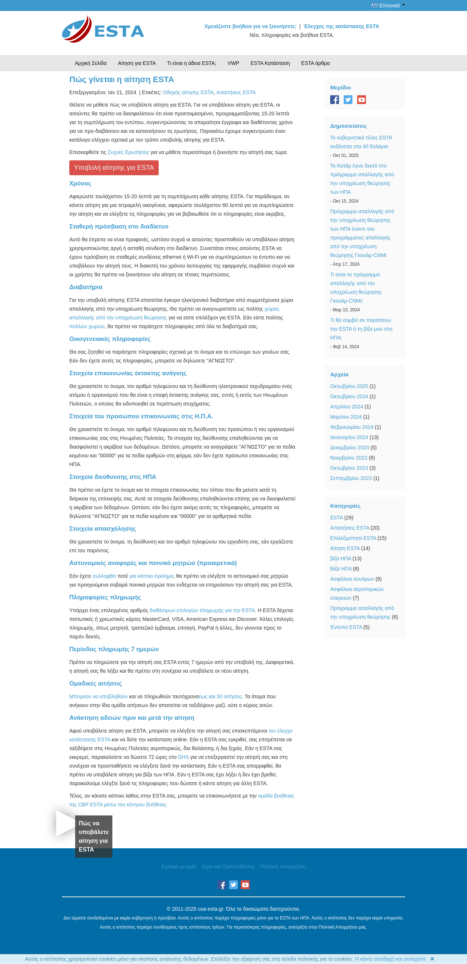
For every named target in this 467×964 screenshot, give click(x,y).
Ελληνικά (388, 5)
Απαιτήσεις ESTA (235, 92)
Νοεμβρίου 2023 (348, 458)
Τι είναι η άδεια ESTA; (191, 63)
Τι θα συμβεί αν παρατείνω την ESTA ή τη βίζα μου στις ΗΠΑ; (361, 329)
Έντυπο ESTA (346, 627)
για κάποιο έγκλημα (151, 576)
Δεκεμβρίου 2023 (349, 447)
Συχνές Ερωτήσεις (128, 152)
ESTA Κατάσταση (270, 63)
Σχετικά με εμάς (179, 866)
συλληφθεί (104, 576)
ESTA (336, 518)
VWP (233, 63)
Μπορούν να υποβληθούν (98, 696)
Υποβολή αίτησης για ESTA (114, 167)
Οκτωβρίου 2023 (349, 468)
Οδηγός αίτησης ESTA (188, 92)
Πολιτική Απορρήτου (282, 866)
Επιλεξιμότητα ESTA (353, 538)
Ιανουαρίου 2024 (349, 437)
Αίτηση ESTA (345, 548)
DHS (183, 757)
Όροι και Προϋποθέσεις (228, 866)
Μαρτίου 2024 (346, 417)
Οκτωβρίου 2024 (349, 396)
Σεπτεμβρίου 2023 (351, 478)
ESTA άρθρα (315, 63)
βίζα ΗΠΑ (340, 558)
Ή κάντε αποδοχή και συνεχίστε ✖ (395, 959)
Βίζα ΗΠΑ (340, 569)
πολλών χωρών (86, 326)
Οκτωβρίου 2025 (349, 386)
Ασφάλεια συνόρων (352, 579)
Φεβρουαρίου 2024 (352, 427)
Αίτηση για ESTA (137, 63)
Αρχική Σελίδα (91, 63)
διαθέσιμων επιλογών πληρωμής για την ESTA (202, 610)
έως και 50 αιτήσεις (220, 696)
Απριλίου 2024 (346, 407)
